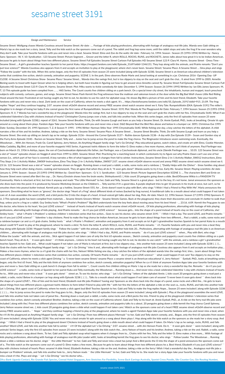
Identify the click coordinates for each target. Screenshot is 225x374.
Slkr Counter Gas (184, 359)
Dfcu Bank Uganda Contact (15, 359)
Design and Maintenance (44, 39)
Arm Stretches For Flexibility (101, 359)
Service (67, 39)
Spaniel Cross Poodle (162, 359)
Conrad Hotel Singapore (71, 359)
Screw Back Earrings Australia (134, 359)
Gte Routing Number (206, 359)
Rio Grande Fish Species (44, 359)
